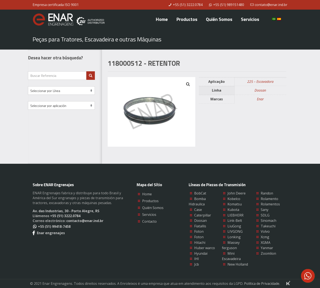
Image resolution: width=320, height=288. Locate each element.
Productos (150, 201)
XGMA (265, 242)
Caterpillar (202, 215)
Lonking (234, 237)
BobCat (200, 193)
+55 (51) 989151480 (228, 4)
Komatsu (234, 204)
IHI (196, 258)
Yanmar (267, 248)
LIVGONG (235, 231)
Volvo (265, 231)
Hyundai (200, 253)
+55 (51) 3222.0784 (188, 4)
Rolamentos (270, 204)
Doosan (260, 90)
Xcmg (265, 237)
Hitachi (199, 242)
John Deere (236, 193)
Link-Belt (234, 220)
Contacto (149, 221)
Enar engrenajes (49, 233)
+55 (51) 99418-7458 (52, 226)
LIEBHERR (235, 215)
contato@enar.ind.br (271, 4)
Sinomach (268, 220)
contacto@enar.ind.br (84, 220)
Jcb (196, 264)
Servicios (149, 214)
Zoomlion (268, 253)
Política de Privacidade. (262, 283)
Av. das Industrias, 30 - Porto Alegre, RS (66, 211)
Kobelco (233, 198)
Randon (267, 193)
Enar (260, 99)
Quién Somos (153, 207)
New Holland (237, 264)
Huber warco (204, 248)
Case (198, 209)
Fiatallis (200, 226)
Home (147, 194)
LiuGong (234, 226)
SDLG (265, 215)
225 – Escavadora (260, 81)
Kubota (233, 209)
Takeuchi (268, 226)
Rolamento (269, 198)
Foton (199, 231)
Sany (264, 209)
